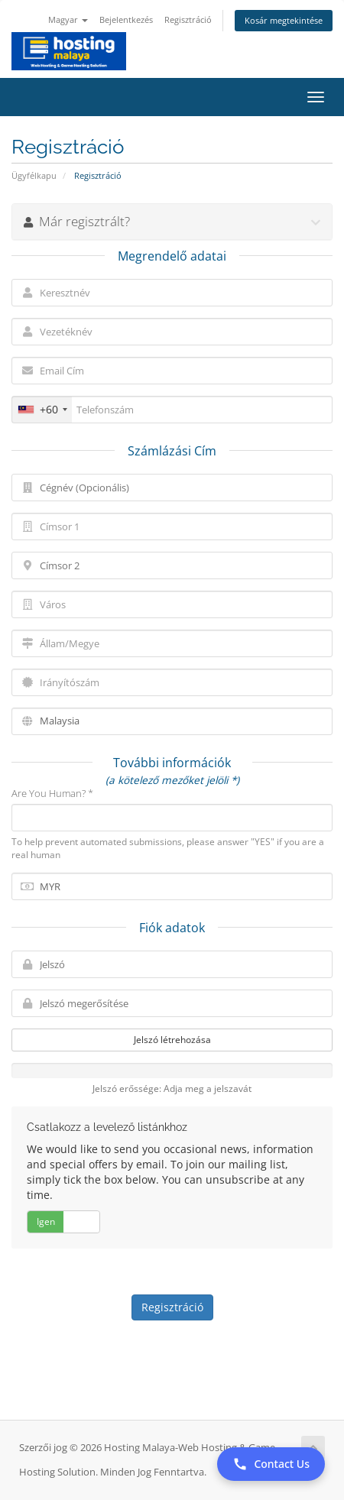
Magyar (68, 19)
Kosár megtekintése (284, 20)
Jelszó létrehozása (172, 1039)
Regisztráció (188, 19)
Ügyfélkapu (34, 175)
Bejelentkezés (126, 19)
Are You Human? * (52, 793)
